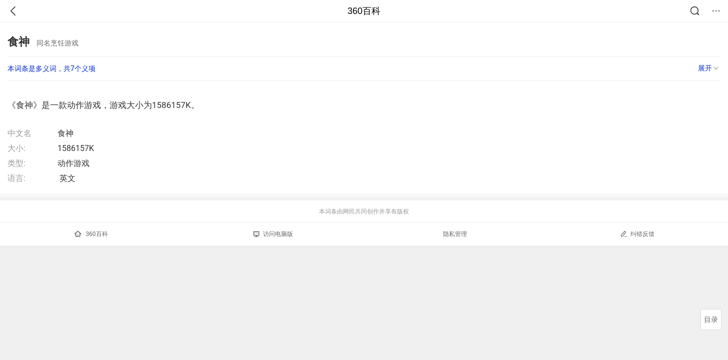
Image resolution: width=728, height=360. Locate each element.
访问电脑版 (273, 234)
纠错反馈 (637, 234)
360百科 (364, 11)
